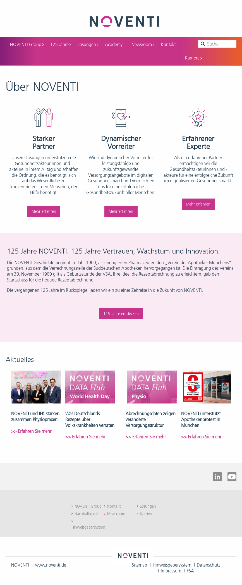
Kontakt (168, 44)
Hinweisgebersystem (88, 527)
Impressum (171, 571)
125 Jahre (60, 44)
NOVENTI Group (27, 44)
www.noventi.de (50, 565)
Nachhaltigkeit (87, 513)
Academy (114, 44)
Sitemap (139, 565)
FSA (190, 571)
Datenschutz (208, 565)
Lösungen (88, 44)
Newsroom (142, 44)
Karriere (193, 58)
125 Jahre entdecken (121, 313)
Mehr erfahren (44, 211)
